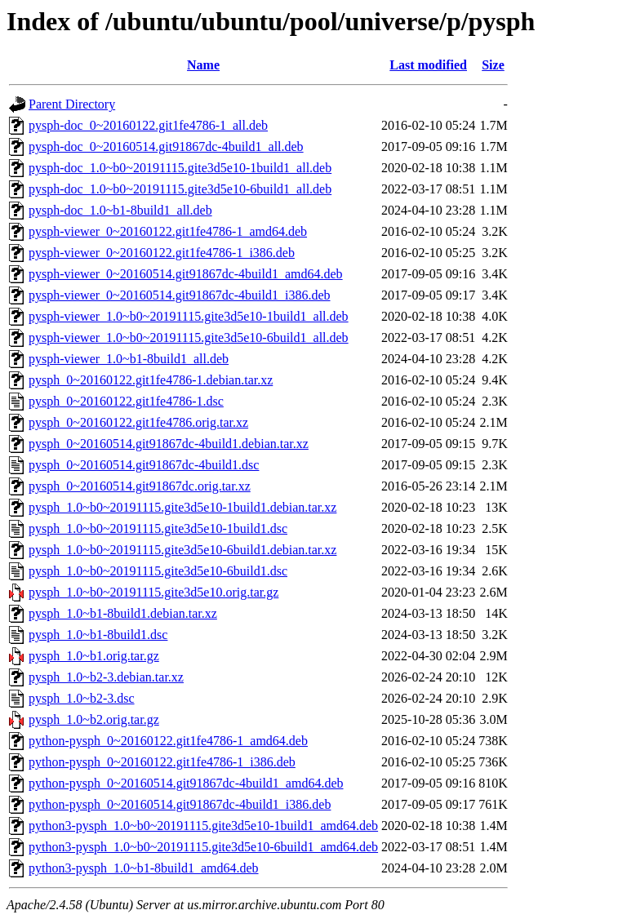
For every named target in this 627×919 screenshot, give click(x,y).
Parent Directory (72, 104)
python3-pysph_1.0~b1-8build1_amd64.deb (144, 868)
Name (203, 65)
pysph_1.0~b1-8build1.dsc (98, 635)
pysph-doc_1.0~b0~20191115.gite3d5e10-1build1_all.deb (180, 168)
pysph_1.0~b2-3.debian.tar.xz (106, 677)
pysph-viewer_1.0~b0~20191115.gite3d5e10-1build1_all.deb (189, 316)
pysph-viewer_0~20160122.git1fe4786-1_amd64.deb (168, 231)
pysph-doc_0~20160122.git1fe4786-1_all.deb (148, 125)
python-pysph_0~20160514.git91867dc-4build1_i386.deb (180, 804)
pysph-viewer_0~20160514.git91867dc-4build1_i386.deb (180, 295)
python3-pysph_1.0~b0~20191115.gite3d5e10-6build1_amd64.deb (203, 847)
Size (493, 65)
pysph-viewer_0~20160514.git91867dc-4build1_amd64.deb (186, 274)
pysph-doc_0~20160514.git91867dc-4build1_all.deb (166, 146)
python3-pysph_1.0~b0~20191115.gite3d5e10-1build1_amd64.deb (203, 825)
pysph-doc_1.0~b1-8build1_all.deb (120, 210)
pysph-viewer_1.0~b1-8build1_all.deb (129, 359)
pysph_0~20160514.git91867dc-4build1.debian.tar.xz (169, 444)
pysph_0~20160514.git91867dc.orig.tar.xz (140, 486)
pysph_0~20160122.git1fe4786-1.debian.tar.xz (151, 380)
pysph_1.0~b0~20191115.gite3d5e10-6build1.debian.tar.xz (182, 550)
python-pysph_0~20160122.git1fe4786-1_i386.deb (162, 762)
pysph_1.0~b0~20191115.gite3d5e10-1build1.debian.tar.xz (182, 507)
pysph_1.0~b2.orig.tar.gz (94, 719)
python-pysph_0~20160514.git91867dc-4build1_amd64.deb (186, 783)
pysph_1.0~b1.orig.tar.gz (94, 656)
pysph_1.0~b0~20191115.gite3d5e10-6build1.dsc (158, 571)
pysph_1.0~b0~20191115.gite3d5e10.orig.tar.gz (153, 592)
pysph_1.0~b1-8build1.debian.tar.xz (123, 613)
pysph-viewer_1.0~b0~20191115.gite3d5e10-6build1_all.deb (189, 337)
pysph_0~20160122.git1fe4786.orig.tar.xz (138, 422)
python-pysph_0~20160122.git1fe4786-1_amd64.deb (168, 741)
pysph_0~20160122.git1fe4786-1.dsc (126, 401)
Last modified (428, 65)
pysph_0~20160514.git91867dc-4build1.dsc (144, 465)
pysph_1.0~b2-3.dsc (82, 698)
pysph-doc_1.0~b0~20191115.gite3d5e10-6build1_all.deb (180, 189)
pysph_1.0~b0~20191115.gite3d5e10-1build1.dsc (158, 528)
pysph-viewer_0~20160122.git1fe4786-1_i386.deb (162, 253)
